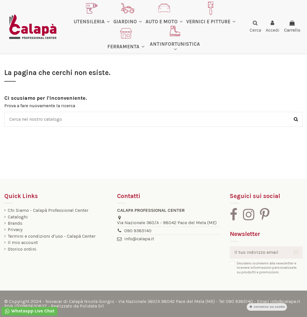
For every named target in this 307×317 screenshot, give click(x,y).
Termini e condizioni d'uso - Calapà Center (52, 236)
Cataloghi (18, 217)
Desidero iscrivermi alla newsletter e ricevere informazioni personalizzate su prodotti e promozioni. (267, 267)
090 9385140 (137, 230)
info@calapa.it (139, 238)
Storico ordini (22, 249)
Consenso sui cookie (267, 307)
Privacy (15, 229)
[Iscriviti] (296, 252)
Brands (15, 223)
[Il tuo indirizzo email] (259, 252)
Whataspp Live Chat (29, 311)
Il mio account (23, 242)
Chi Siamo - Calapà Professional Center (48, 210)
